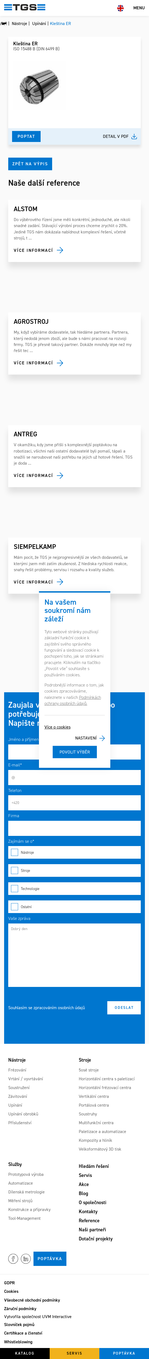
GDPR (9, 1283)
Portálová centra (94, 1105)
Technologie (74, 888)
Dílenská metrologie (26, 1192)
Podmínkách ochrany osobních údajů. (72, 700)
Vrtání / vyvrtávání (25, 1079)
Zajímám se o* (21, 841)
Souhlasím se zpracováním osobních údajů (46, 1008)
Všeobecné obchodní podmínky (32, 1300)
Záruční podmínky (20, 1308)
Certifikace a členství (23, 1333)
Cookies (11, 1291)
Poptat (26, 136)
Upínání (15, 1105)
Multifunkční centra (96, 1123)
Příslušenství (20, 1123)
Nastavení (86, 738)
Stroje (74, 870)
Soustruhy (88, 1114)
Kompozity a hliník (95, 1140)
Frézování (17, 1070)
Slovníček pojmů (19, 1324)
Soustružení (19, 1087)
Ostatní (74, 906)
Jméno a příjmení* (24, 739)
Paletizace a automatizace (102, 1131)
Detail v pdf (116, 136)
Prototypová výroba (26, 1174)
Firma (13, 816)
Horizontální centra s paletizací (107, 1079)
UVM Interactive (57, 1316)
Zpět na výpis (30, 164)
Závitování (17, 1096)
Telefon (14, 790)
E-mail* (15, 765)
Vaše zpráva (19, 918)
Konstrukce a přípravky (29, 1209)
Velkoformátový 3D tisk (100, 1149)
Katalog (25, 1353)
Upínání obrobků (23, 1114)
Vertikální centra (94, 1096)
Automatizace (20, 1183)
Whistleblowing (18, 1342)
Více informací (33, 250)
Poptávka (50, 1259)
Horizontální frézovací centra (105, 1087)
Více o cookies (57, 727)
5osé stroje (89, 1070)
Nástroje (74, 852)
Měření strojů (20, 1201)
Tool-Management (24, 1218)
